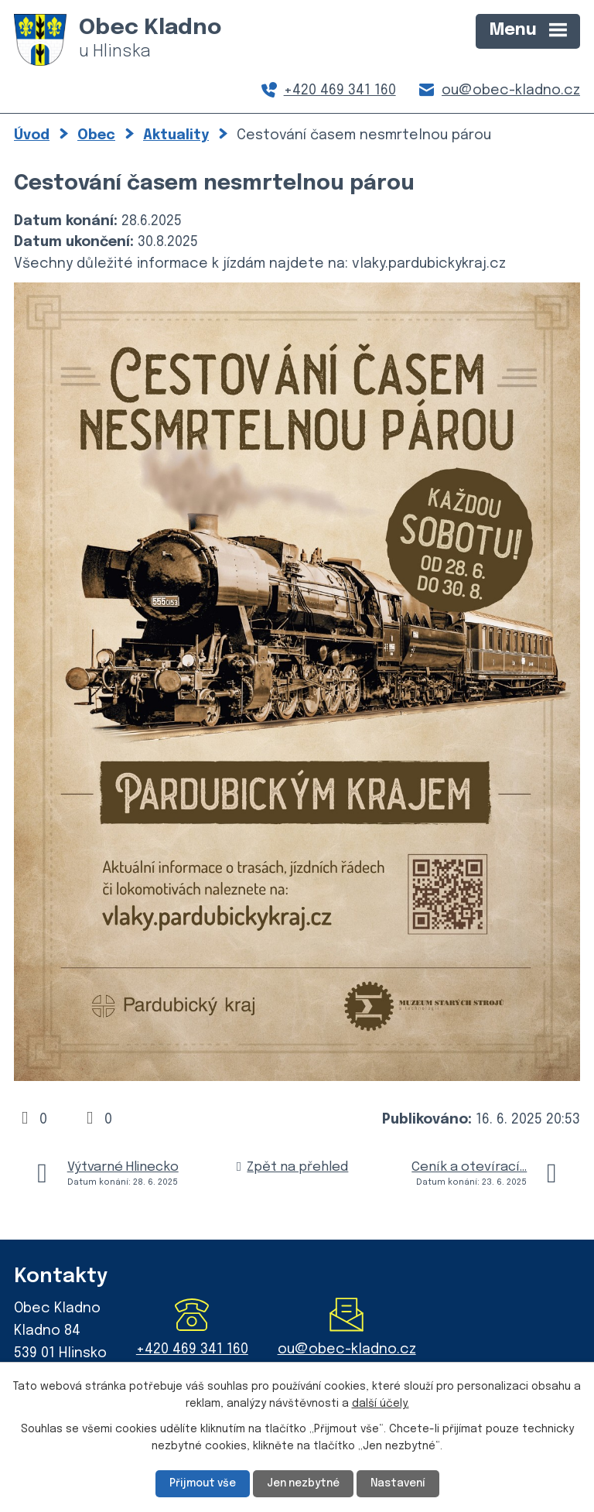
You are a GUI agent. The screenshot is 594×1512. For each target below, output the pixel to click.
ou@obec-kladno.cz (511, 90)
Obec (96, 135)
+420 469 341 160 (340, 90)
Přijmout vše (200, 1483)
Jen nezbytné (303, 1483)
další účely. (380, 1403)
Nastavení (400, 1483)
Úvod (32, 135)
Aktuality (176, 135)
